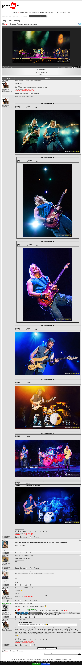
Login (68, 12)
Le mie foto (32, 12)
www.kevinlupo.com (19, 89)
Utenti (42, 12)
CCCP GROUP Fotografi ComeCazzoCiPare (24, 90)
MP (58, 12)
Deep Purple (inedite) (11, 21)
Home (15, 12)
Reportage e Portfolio (32, 24)
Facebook (30, 89)
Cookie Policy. (46, 663)
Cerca (37, 12)
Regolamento (48, 12)
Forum (20, 12)
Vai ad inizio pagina (6, 92)
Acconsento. (36, 663)
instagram (26, 89)
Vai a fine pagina (5, 93)
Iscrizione (63, 12)
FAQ (54, 12)
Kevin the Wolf (42, 71)
